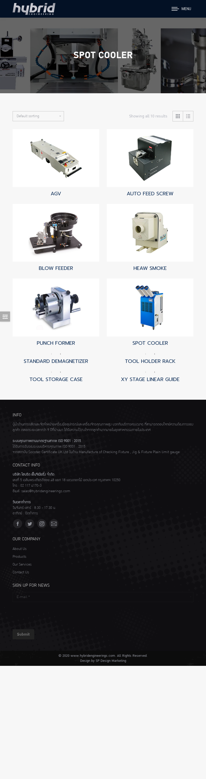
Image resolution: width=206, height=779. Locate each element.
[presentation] (51, 614)
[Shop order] (38, 116)
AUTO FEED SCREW (150, 193)
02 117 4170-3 (31, 485)
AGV (56, 193)
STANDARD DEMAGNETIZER (56, 361)
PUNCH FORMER (56, 343)
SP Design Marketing (111, 660)
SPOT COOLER (150, 343)
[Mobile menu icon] (181, 9)
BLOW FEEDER (56, 268)
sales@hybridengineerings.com (45, 491)
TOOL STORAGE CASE (56, 379)
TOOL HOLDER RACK (150, 361)
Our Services (22, 564)
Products (19, 556)
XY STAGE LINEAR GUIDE (150, 379)
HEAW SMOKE (150, 268)
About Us (19, 549)
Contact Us (21, 572)
